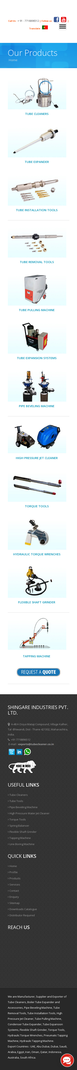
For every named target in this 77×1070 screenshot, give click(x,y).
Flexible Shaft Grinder (36, 602)
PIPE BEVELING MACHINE (36, 406)
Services (14, 884)
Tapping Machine (36, 656)
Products (14, 878)
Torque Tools (37, 506)
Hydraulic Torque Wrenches (36, 554)
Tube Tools (15, 801)
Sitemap (14, 903)
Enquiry (13, 897)
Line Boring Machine (21, 844)
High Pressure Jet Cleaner (37, 458)
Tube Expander (37, 162)
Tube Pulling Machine (37, 310)
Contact (13, 890)
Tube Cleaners (18, 795)
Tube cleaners (36, 114)
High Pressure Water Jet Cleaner (28, 813)
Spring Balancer (18, 825)
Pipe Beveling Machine (23, 807)
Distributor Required (21, 915)
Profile (13, 872)
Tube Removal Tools (37, 262)
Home (12, 866)
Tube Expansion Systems (36, 358)
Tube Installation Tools (36, 210)
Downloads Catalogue (22, 909)
